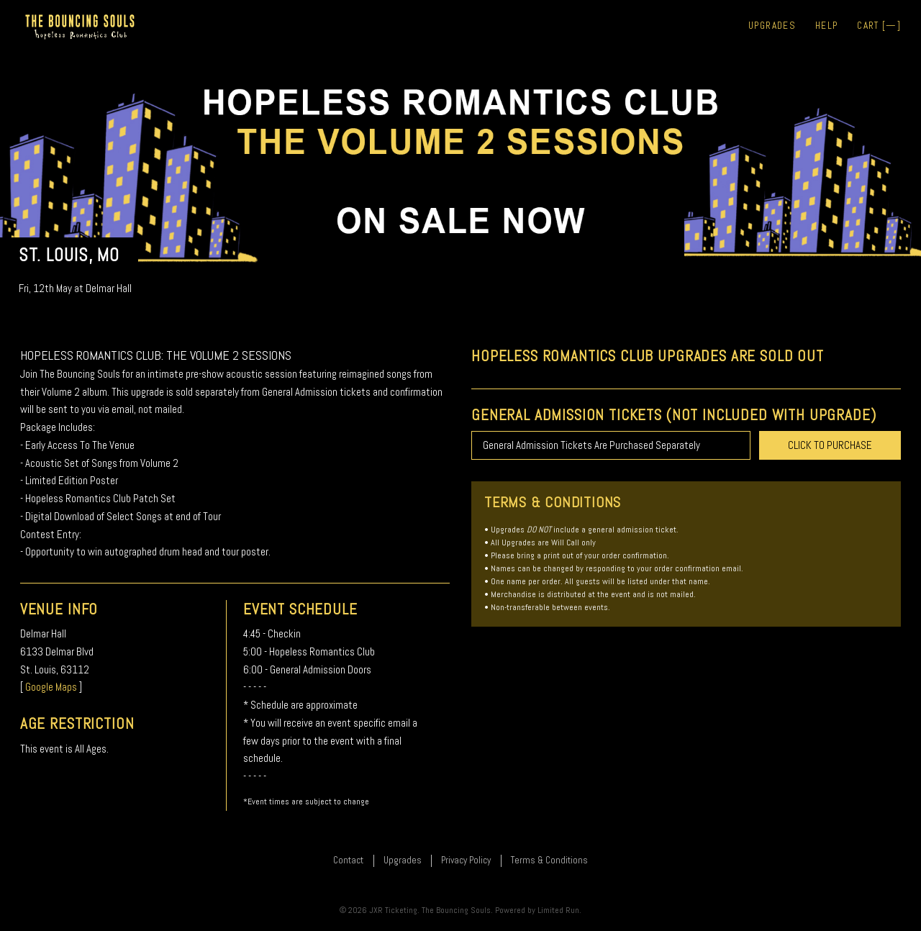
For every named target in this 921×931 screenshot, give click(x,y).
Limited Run (558, 910)
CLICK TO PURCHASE (830, 445)
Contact (348, 860)
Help (826, 25)
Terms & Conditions (549, 860)
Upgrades (772, 25)
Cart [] (879, 25)
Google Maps (51, 687)
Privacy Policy (466, 860)
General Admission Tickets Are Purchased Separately (591, 445)
